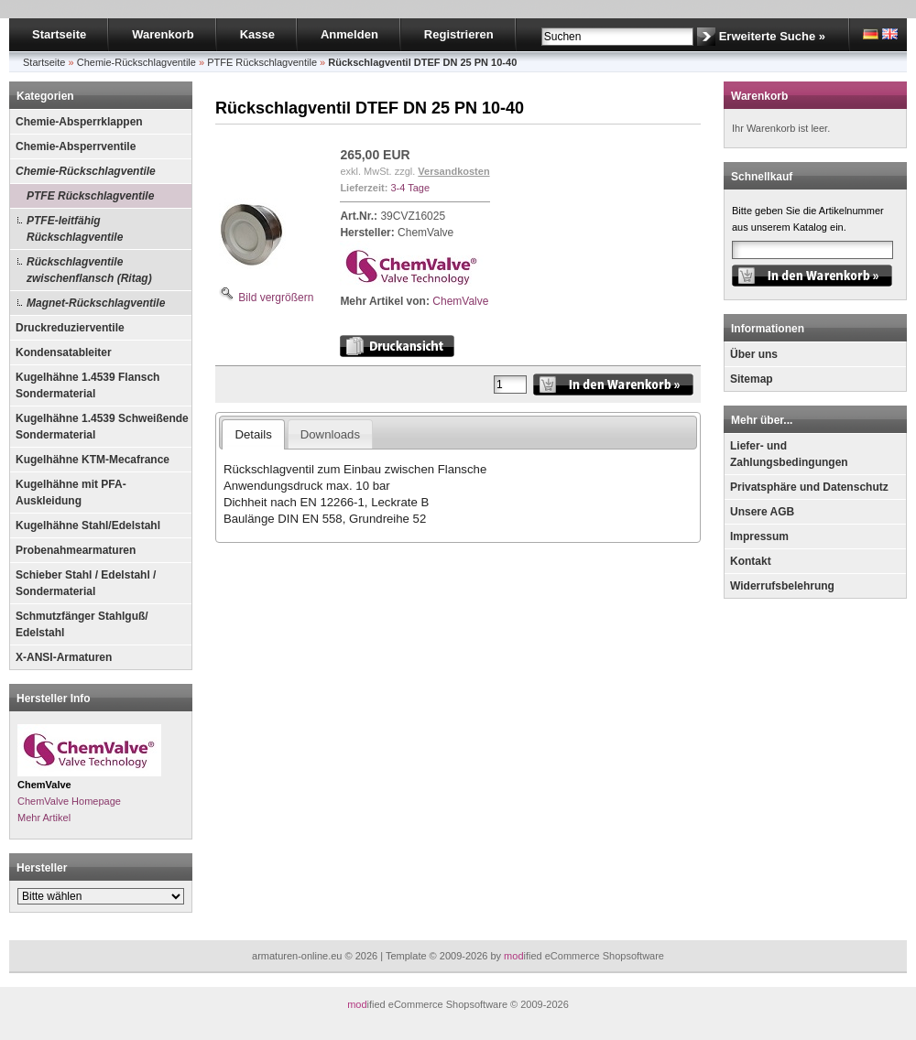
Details (252, 434)
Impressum (759, 536)
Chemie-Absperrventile (76, 146)
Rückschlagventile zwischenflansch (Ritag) (89, 270)
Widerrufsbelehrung (782, 586)
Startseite (59, 34)
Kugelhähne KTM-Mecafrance (92, 459)
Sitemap (751, 379)
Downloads (330, 434)
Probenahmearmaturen (76, 550)
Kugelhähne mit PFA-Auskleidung (71, 492)
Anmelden (349, 34)
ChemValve (460, 301)
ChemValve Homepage (69, 801)
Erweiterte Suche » (772, 36)
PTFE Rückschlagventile (90, 196)
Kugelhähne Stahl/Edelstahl (88, 525)
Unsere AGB (762, 511)
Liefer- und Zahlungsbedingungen (789, 454)
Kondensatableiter (64, 352)
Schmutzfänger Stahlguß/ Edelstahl (82, 624)
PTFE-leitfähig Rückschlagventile (75, 229)
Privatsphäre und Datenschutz (809, 487)
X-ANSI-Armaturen (64, 657)
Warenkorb (162, 34)
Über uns (754, 354)
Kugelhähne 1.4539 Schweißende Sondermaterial (102, 426)
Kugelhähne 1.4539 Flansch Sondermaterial (87, 385)
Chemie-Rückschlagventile (86, 171)
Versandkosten (453, 171)
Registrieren (459, 34)
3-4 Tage (410, 187)
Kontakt (750, 561)
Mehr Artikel (44, 817)
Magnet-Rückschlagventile (96, 303)
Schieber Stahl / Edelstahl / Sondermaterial (86, 583)
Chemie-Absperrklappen (79, 121)
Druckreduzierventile (70, 327)
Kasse (257, 34)
